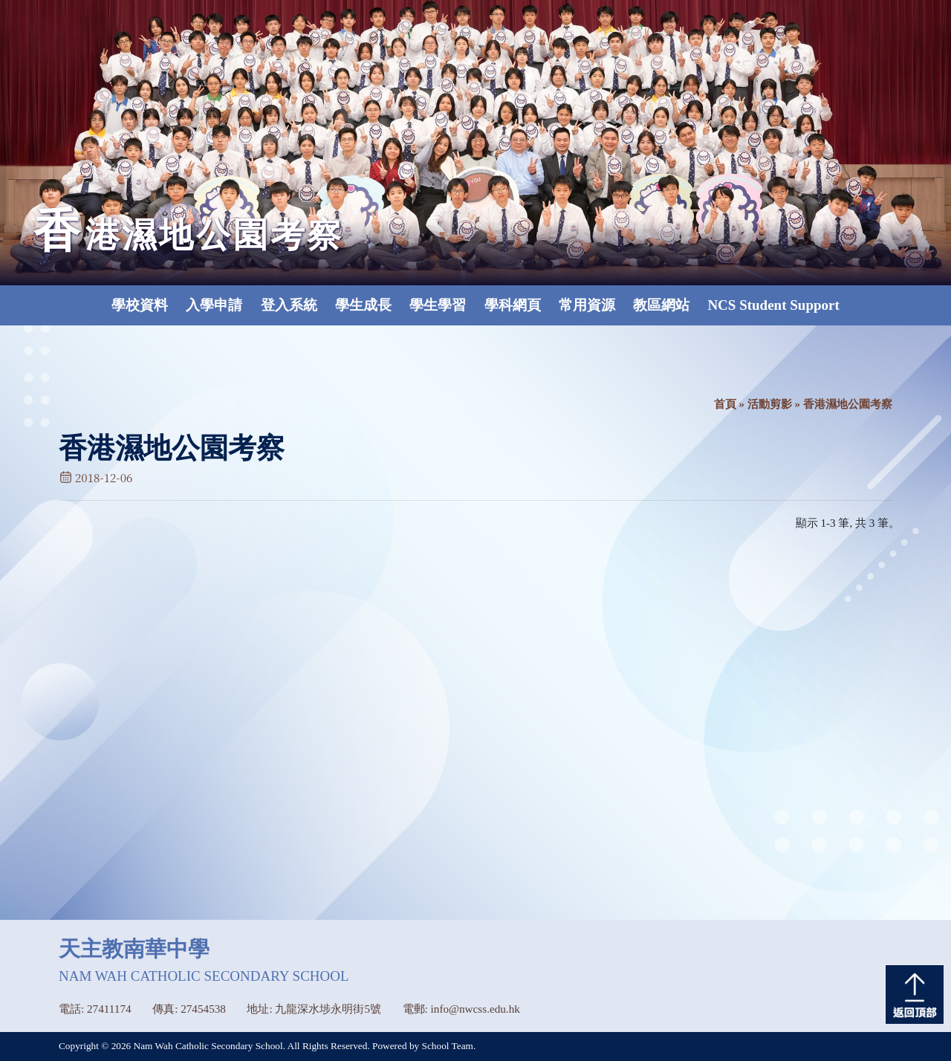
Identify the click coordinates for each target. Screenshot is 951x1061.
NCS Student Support (773, 305)
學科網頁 (512, 305)
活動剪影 (769, 404)
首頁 (725, 404)
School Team (447, 1045)
